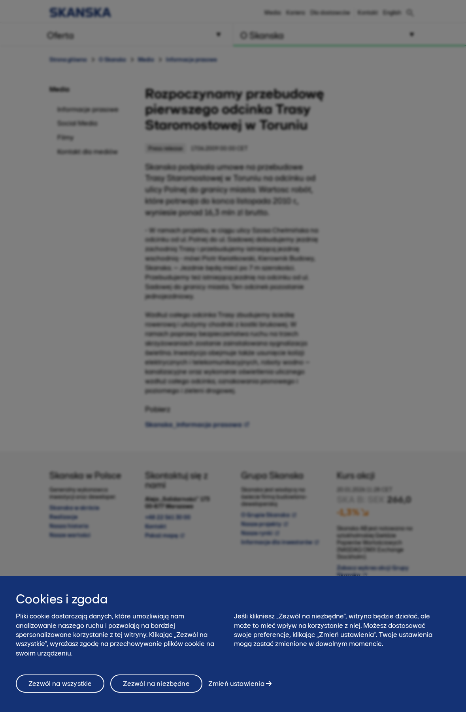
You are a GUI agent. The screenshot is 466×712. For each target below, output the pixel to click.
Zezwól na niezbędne (156, 686)
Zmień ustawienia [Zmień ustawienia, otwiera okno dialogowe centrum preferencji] (236, 686)
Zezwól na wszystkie (60, 686)
